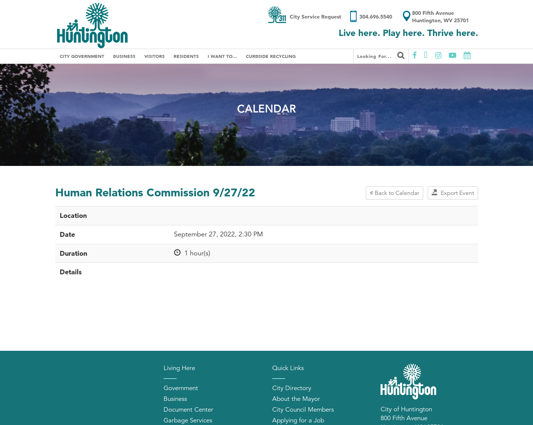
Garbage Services (188, 420)
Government (181, 388)
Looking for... (381, 55)
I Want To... (222, 56)
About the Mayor (296, 399)
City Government (82, 56)
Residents (186, 56)
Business (124, 56)
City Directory (291, 388)
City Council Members (303, 409)
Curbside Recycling (271, 56)
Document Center (188, 409)
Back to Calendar (394, 193)
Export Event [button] (453, 193)
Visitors (154, 56)
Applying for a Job (298, 420)
